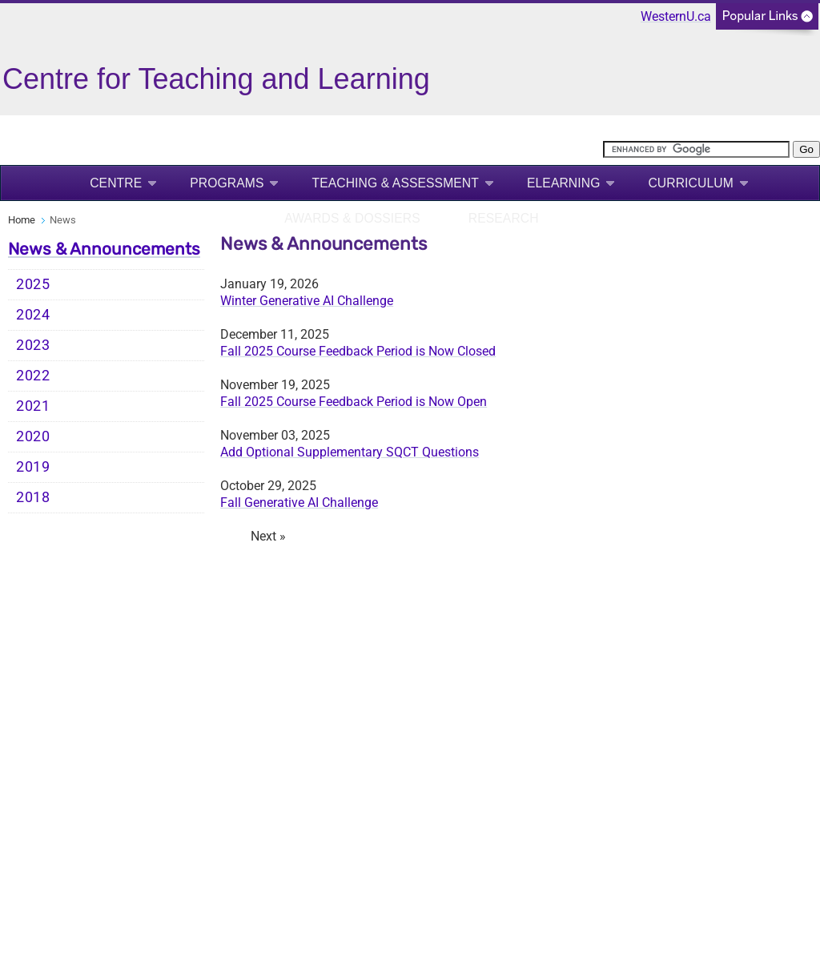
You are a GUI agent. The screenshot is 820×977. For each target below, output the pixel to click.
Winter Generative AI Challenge (306, 300)
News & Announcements (104, 249)
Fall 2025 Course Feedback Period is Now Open (353, 401)
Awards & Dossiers (352, 218)
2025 (33, 284)
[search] (696, 149)
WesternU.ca (676, 16)
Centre (116, 183)
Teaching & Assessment (395, 183)
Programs (226, 183)
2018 (33, 497)
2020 (33, 436)
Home (21, 220)
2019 (33, 467)
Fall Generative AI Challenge (299, 502)
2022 (33, 376)
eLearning (563, 183)
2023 (33, 345)
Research (503, 218)
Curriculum (690, 183)
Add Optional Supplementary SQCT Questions (349, 452)
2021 (33, 406)
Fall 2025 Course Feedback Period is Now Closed (358, 351)
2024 (33, 315)
